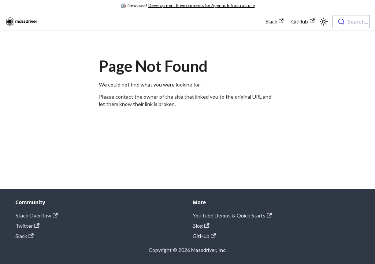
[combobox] (351, 21)
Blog (201, 226)
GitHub (303, 21)
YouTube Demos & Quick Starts (232, 215)
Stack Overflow (36, 215)
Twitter (27, 226)
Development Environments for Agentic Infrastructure (201, 5)
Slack (275, 21)
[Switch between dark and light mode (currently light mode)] (324, 21)
